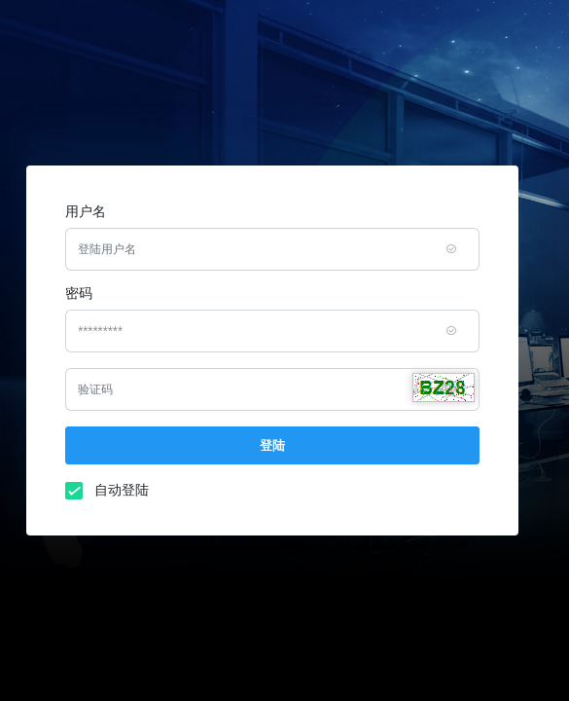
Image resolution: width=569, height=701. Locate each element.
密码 (78, 293)
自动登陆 (117, 489)
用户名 (85, 211)
